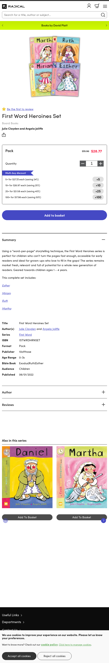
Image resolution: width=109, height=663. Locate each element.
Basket (97, 6)
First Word (25, 334)
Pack (9, 150)
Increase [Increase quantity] (101, 164)
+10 (98, 185)
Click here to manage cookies (75, 644)
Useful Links (10, 615)
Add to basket (54, 215)
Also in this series (14, 440)
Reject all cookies (54, 656)
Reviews (8, 404)
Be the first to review (20, 109)
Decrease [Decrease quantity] (83, 164)
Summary (9, 239)
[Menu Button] (105, 6)
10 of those (13, 6)
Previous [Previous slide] (2, 25)
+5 (98, 179)
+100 (98, 197)
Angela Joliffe (34, 128)
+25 (98, 191)
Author (7, 392)
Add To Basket (27, 517)
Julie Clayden (10, 128)
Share (4, 135)
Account (89, 6)
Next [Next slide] (106, 25)
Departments (11, 622)
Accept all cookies (19, 656)
